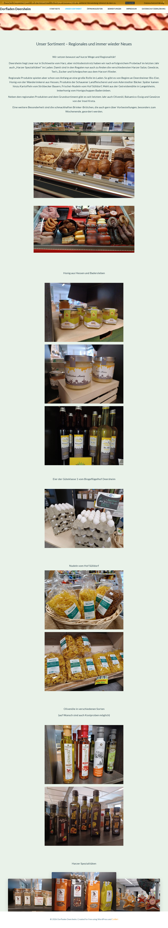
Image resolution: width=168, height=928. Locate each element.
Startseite (55, 9)
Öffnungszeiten (95, 9)
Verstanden (129, 3)
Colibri (115, 920)
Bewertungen (114, 9)
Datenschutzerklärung (153, 9)
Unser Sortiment (73, 9)
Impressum (131, 9)
